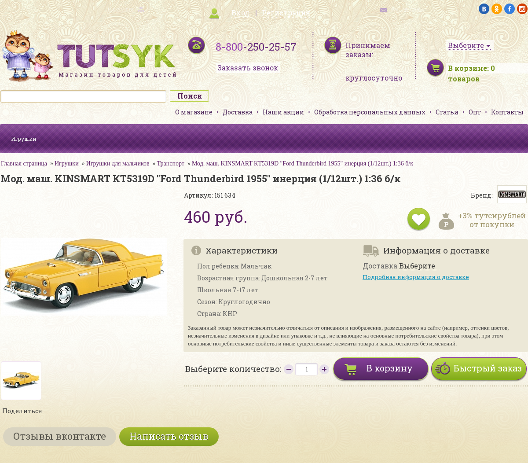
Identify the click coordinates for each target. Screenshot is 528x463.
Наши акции (283, 112)
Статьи (447, 112)
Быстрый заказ (488, 368)
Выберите (417, 266)
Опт (475, 112)
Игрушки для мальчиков (118, 163)
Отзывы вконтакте (59, 436)
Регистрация (286, 12)
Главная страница (24, 163)
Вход (240, 12)
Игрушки (24, 138)
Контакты (507, 112)
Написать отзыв (169, 436)
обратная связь (407, 9)
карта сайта (120, 9)
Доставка (238, 112)
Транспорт (170, 163)
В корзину (390, 368)
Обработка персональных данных (369, 112)
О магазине (194, 112)
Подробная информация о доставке (416, 277)
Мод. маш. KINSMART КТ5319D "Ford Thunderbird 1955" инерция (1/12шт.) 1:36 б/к (302, 163)
